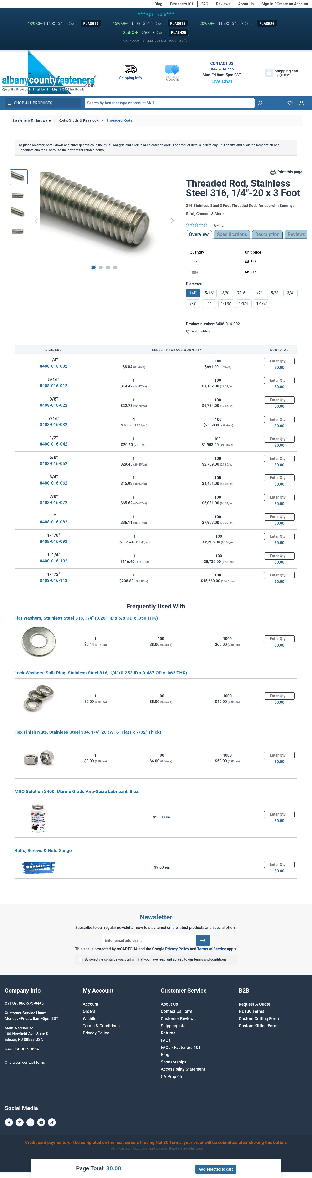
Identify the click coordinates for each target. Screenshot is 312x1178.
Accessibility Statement (183, 1069)
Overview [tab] (199, 234)
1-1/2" (261, 303)
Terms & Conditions (101, 1025)
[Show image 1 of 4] (94, 267)
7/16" (242, 293)
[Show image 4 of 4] (115, 267)
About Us (246, 4)
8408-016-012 (53, 385)
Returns (168, 1033)
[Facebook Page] (9, 1122)
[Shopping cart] (282, 73)
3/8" (225, 293)
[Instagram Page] (30, 1122)
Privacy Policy (177, 949)
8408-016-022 (53, 405)
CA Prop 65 (171, 1076)
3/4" (290, 293)
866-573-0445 (222, 69)
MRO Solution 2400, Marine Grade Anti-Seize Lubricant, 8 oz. (77, 791)
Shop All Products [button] (30, 103)
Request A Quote (254, 1004)
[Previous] (36, 220)
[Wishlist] (290, 103)
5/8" (274, 293)
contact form (33, 1062)
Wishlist (90, 1018)
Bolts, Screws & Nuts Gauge (43, 850)
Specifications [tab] (232, 234)
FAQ (204, 4)
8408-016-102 (53, 560)
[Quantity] (279, 361)
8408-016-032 (53, 424)
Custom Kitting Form (258, 1025)
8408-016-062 (53, 483)
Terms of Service (211, 949)
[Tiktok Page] (52, 1122)
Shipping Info (173, 1025)
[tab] (267, 234)
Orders (89, 1011)
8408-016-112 (53, 580)
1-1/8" (226, 303)
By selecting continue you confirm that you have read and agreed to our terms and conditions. (156, 959)
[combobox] (170, 103)
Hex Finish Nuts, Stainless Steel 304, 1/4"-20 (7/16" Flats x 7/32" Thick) (88, 732)
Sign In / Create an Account (285, 4)
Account (90, 1004)
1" (209, 303)
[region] (93, 220)
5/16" (209, 293)
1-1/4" (244, 303)
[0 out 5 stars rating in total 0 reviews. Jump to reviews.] (206, 225)
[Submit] (202, 940)
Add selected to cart (216, 1169)
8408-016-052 (53, 463)
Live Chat (221, 81)
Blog (158, 4)
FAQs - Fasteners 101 (181, 1047)
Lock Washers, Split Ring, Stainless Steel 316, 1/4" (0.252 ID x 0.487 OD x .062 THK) (101, 673)
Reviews (223, 4)
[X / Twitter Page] (19, 1122)
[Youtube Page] (41, 1122)
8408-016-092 (53, 541)
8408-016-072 (53, 502)
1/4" (193, 293)
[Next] (172, 220)
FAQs (166, 1040)
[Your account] (301, 103)
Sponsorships (174, 1062)
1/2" (258, 293)
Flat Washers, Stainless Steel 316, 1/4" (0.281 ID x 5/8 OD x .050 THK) (86, 618)
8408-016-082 (53, 521)
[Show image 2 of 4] (101, 267)
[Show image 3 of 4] (108, 267)
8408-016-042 (53, 443)
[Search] (259, 103)
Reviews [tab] (296, 234)
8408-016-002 (53, 366)
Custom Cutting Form (259, 1018)
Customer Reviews (178, 1018)
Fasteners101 (182, 4)
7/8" (193, 303)
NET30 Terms (251, 1011)
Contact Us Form (176, 1011)
